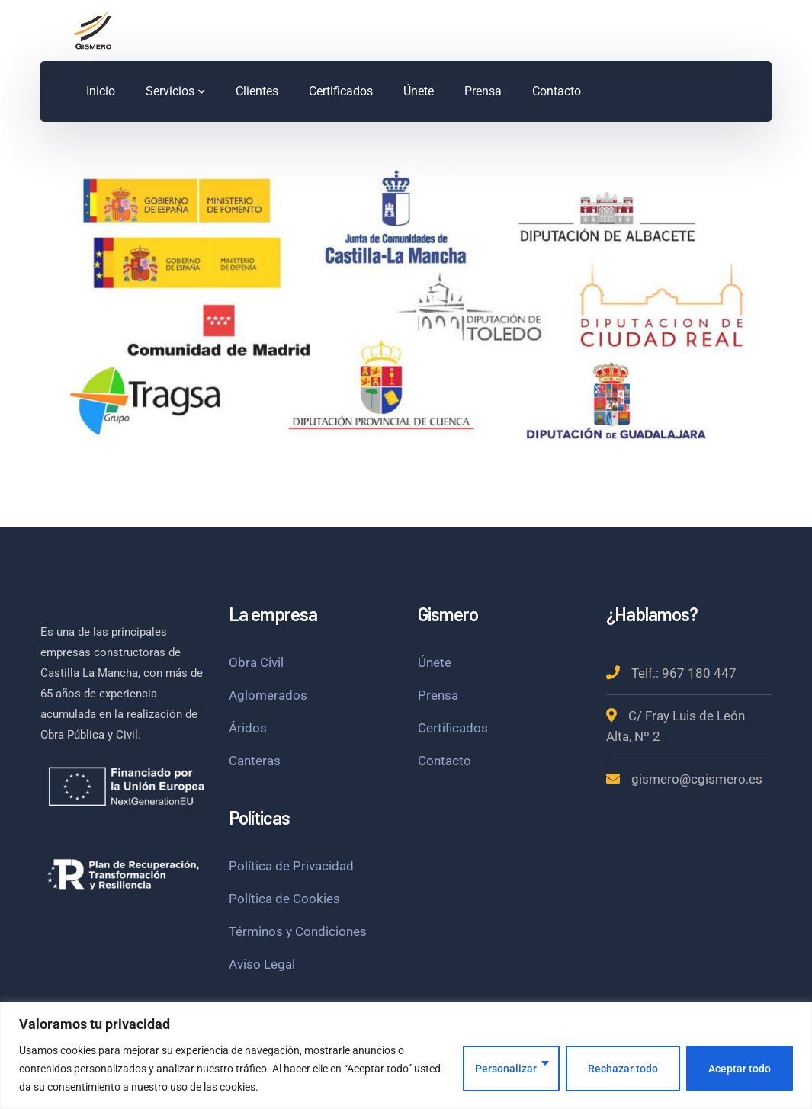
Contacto (444, 760)
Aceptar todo (739, 1069)
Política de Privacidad (291, 865)
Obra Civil (256, 662)
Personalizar (506, 1069)
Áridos (248, 728)
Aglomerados (268, 695)
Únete (434, 662)
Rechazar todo (623, 1069)
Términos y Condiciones (298, 931)
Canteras (255, 760)
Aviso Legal (262, 964)
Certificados (453, 728)
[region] (406, 1055)
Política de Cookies (284, 898)
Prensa (438, 695)
